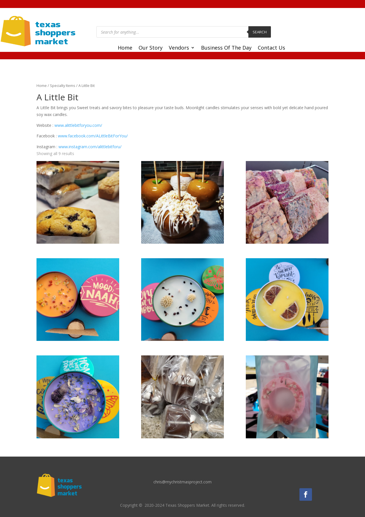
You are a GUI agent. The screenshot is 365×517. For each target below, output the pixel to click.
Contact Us (271, 48)
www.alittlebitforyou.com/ (78, 125)
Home (125, 48)
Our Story (151, 48)
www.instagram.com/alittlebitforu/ (89, 146)
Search (260, 31)
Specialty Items (62, 85)
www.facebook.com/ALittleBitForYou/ (93, 136)
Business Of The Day (226, 48)
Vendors (179, 48)
